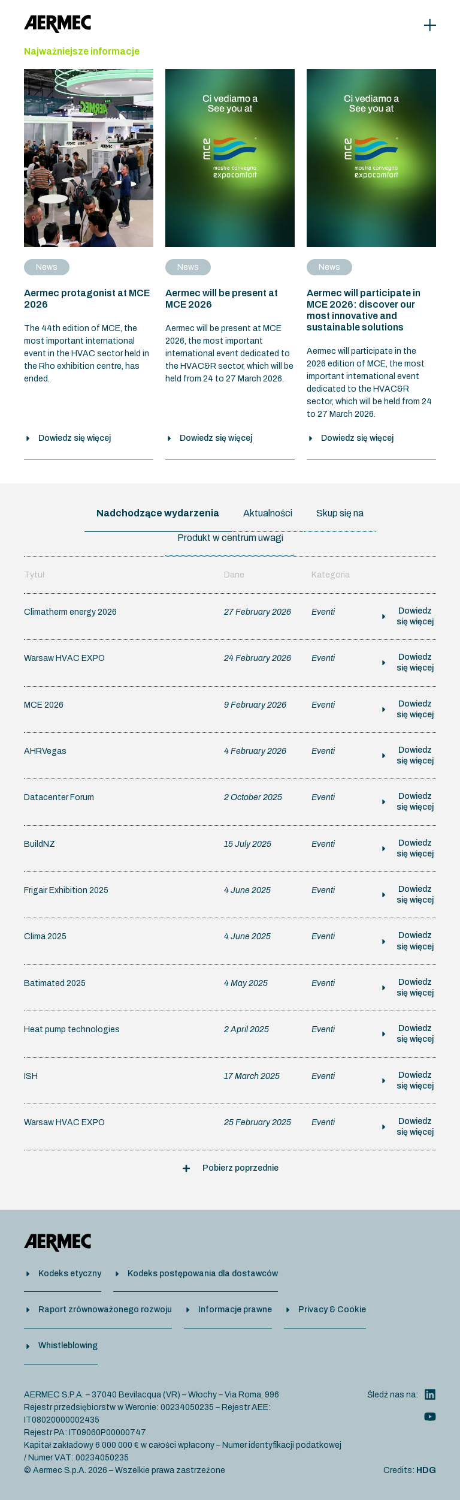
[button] (230, 1173)
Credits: (409, 1469)
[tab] (157, 519)
